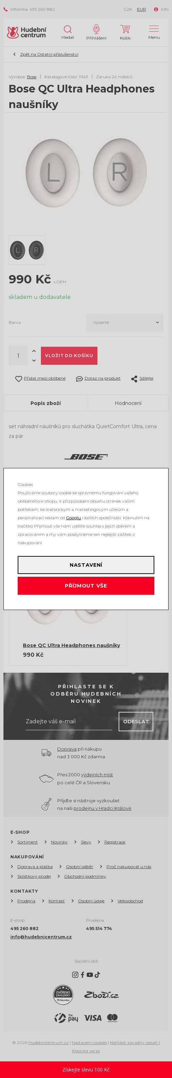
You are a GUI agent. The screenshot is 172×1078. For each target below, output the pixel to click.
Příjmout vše (86, 586)
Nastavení (86, 565)
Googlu (73, 517)
